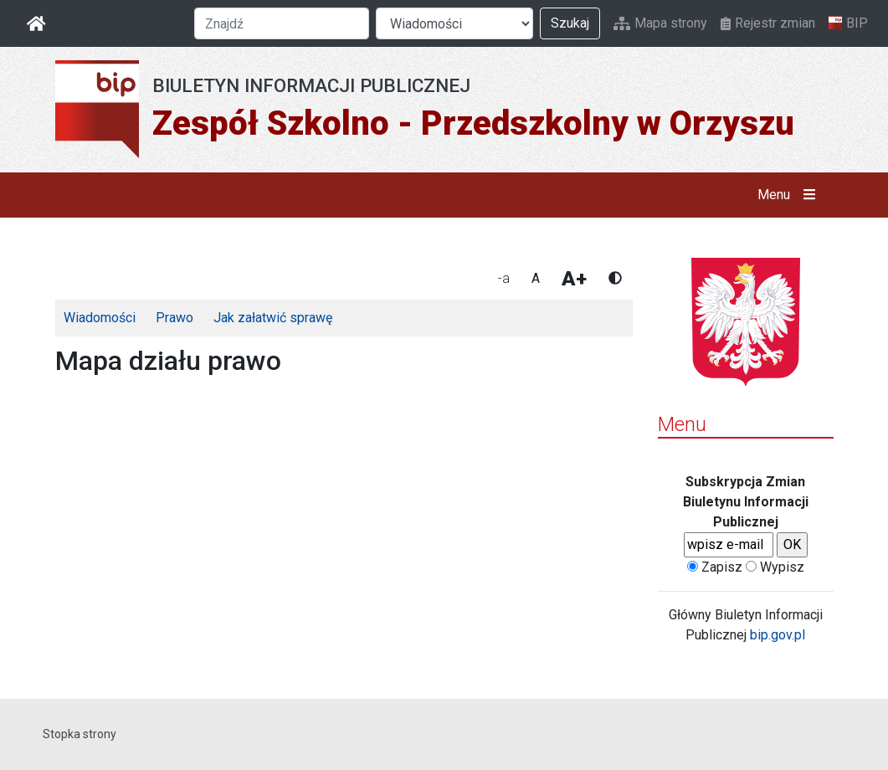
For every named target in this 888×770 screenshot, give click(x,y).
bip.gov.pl (777, 635)
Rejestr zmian (768, 23)
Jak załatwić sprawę (272, 318)
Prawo (174, 318)
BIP (848, 23)
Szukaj (570, 23)
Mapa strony (660, 23)
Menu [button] (789, 195)
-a (504, 278)
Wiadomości (100, 318)
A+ (574, 278)
